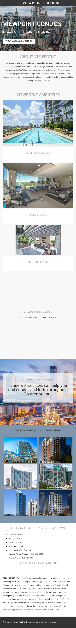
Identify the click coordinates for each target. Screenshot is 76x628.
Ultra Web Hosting (47, 622)
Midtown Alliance (16, 535)
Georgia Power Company (19, 554)
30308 (53, 317)
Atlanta (44, 317)
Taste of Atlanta (15, 542)
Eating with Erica (16, 538)
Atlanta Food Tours (16, 546)
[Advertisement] (38, 288)
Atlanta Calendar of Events (20, 550)
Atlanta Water (14, 558)
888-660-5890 (37, 554)
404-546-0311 (27, 558)
